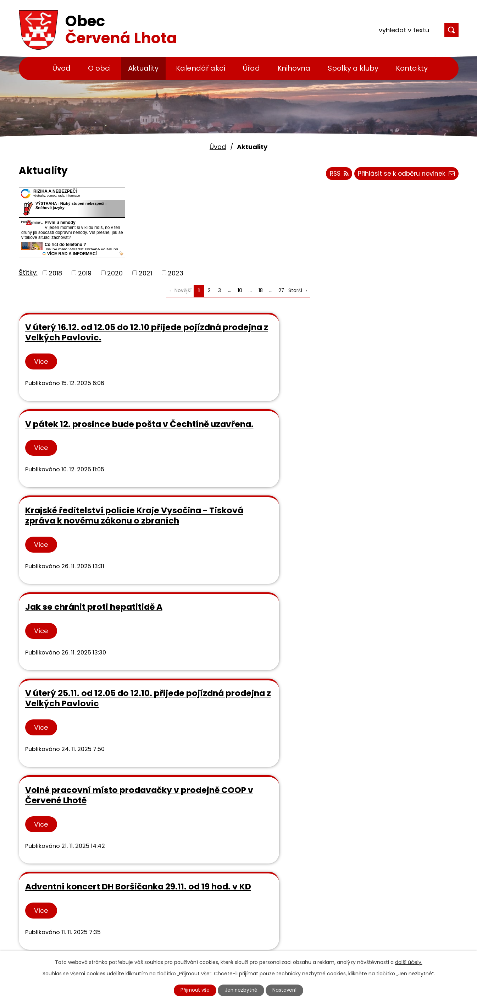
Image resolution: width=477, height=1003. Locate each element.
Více (42, 372)
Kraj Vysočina (202, 918)
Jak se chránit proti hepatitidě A (66, 451)
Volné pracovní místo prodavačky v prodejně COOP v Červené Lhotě (386, 456)
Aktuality (143, 68)
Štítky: (28, 272)
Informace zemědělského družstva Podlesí (228, 559)
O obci (99, 68)
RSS (335, 174)
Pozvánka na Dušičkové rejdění (75, 668)
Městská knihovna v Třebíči (223, 897)
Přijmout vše (193, 989)
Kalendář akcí (201, 68)
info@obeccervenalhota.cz (90, 897)
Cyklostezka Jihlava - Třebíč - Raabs (239, 948)
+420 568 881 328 (75, 887)
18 (261, 290)
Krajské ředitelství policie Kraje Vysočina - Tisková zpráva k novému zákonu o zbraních (380, 342)
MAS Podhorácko (207, 907)
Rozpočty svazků (207, 887)
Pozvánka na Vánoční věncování (220, 668)
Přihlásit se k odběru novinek (405, 174)
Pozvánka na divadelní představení (371, 668)
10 (240, 290)
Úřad (251, 68)
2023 (175, 272)
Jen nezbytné (241, 989)
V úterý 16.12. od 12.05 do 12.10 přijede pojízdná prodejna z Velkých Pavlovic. (87, 337)
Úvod (61, 68)
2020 (115, 272)
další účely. (408, 961)
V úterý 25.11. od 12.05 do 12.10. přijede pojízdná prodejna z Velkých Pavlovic (237, 456)
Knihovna (293, 68)
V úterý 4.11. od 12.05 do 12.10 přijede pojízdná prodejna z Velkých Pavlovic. (383, 564)
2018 (55, 272)
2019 (84, 272)
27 (281, 290)
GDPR (189, 877)
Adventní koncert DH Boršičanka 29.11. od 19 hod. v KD (86, 564)
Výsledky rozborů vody (217, 866)
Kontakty (412, 68)
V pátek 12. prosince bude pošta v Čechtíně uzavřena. (233, 332)
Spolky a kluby (353, 68)
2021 (145, 272)
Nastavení (286, 989)
